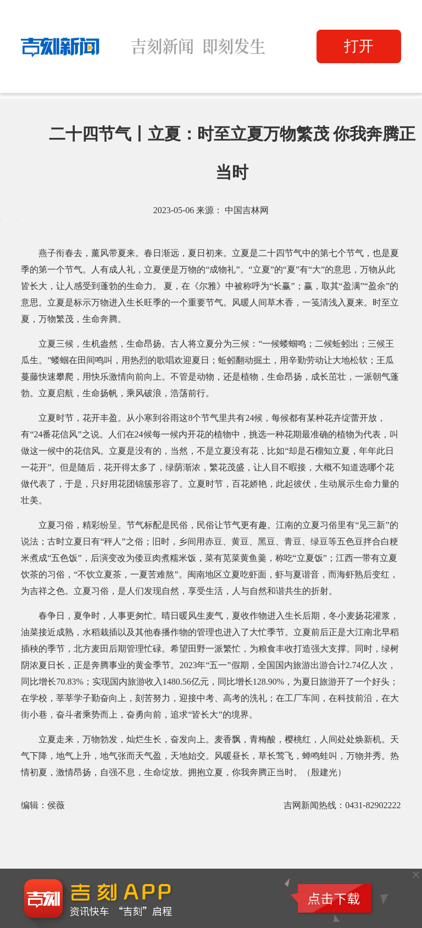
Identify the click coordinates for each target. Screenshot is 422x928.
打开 (359, 46)
